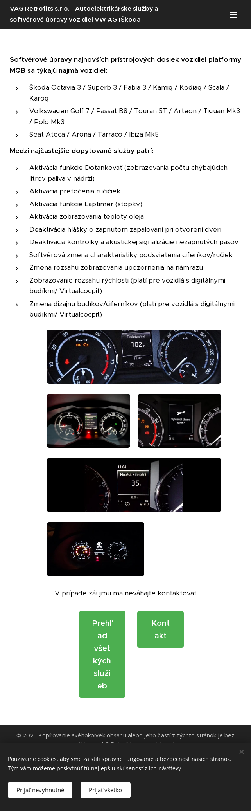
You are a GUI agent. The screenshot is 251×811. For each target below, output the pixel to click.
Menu (233, 14)
